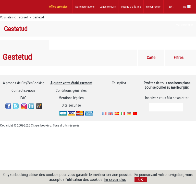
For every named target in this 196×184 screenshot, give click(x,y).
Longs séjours (108, 6)
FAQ (23, 98)
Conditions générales (71, 90)
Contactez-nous (23, 90)
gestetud (38, 17)
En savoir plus (115, 179)
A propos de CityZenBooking (23, 83)
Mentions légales (71, 98)
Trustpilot (119, 83)
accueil (23, 17)
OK (140, 179)
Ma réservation (184, 25)
